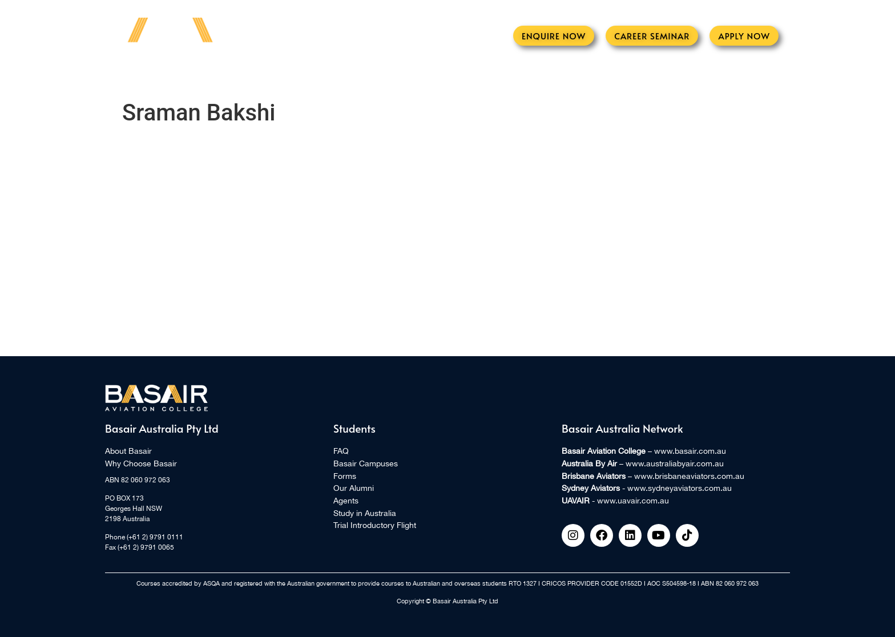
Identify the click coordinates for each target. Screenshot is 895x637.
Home (170, 77)
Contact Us (708, 77)
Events (259, 77)
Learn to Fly (321, 77)
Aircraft (389, 77)
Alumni (444, 77)
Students (498, 77)
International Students (600, 77)
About (214, 77)
